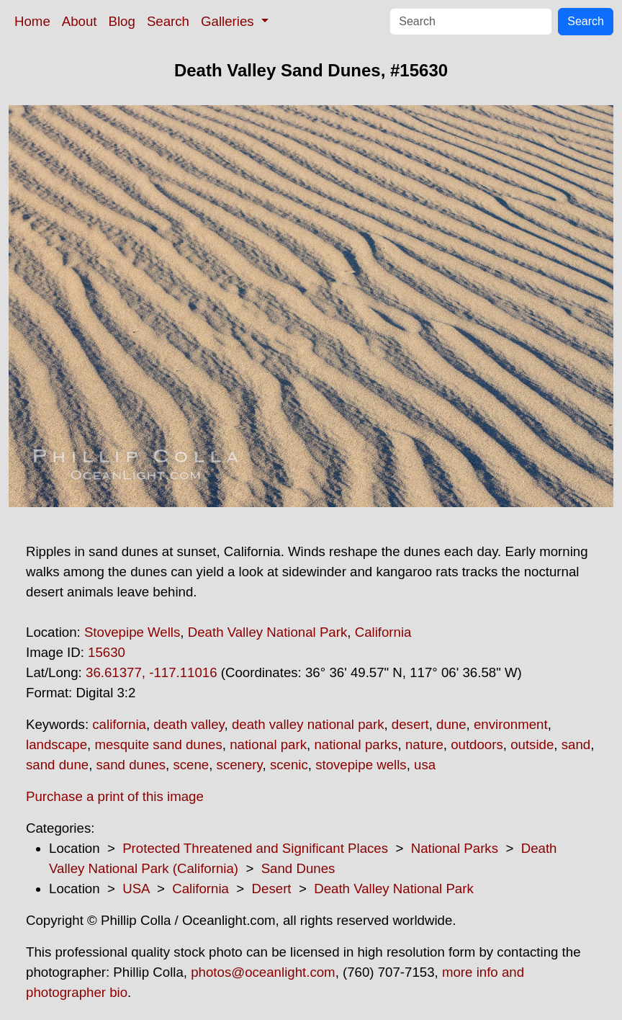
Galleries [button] (229, 21)
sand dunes (131, 764)
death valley (188, 724)
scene (191, 764)
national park (268, 744)
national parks (355, 744)
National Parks (454, 848)
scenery (240, 764)
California (383, 632)
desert (410, 724)
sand (576, 744)
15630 (106, 652)
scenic (289, 764)
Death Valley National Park (268, 632)
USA (135, 888)
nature (424, 744)
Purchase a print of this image (115, 796)
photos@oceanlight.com (263, 972)
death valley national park (308, 724)
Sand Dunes (298, 868)
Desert (272, 888)
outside (532, 744)
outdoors (477, 744)
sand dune (57, 764)
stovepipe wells (361, 764)
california (119, 724)
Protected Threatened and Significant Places (255, 848)
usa (425, 764)
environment (511, 724)
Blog (122, 21)
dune (451, 724)
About (79, 21)
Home (32, 21)
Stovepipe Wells (132, 632)
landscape (56, 744)
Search (168, 21)
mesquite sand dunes (158, 744)
